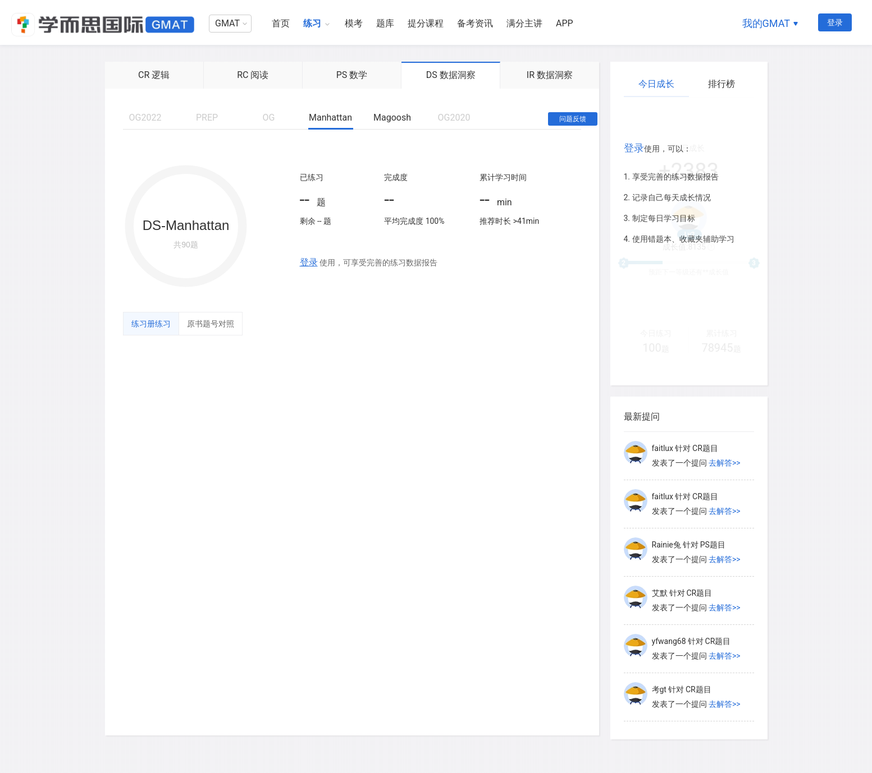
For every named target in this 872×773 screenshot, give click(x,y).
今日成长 (656, 84)
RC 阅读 (252, 75)
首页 (281, 23)
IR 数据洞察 (550, 75)
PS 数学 (352, 75)
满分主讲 (524, 23)
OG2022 (145, 117)
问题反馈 (572, 119)
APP (564, 23)
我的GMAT (766, 23)
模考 (354, 23)
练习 (312, 23)
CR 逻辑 (154, 75)
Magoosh (392, 117)
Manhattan (330, 117)
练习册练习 (151, 323)
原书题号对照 (210, 323)
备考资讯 (475, 23)
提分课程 (426, 23)
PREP (207, 117)
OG (269, 117)
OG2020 (454, 117)
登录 (835, 22)
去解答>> (725, 462)
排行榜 (721, 84)
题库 (385, 23)
